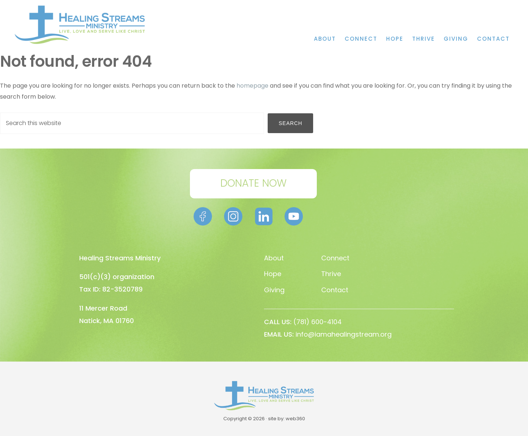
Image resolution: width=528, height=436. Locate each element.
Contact (334, 289)
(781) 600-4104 (317, 321)
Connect (335, 258)
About (274, 258)
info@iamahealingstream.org (344, 334)
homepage (252, 85)
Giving (274, 289)
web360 (295, 418)
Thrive (331, 273)
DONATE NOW (253, 183)
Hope (272, 273)
